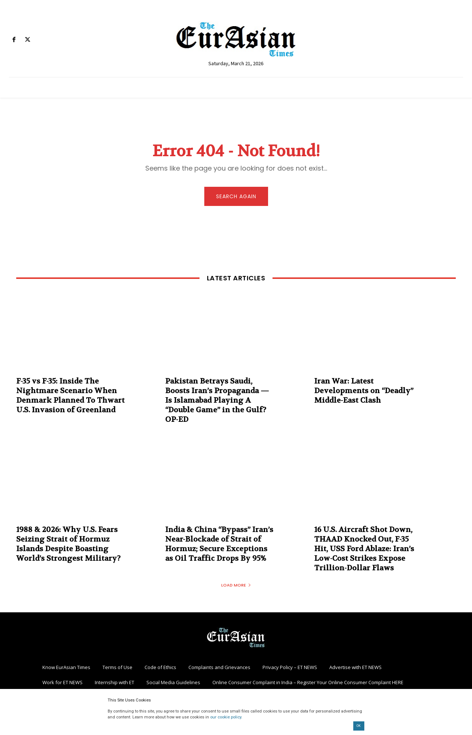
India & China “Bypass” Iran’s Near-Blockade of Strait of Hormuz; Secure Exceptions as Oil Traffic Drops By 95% (219, 545)
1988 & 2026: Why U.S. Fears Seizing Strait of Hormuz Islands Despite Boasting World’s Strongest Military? (68, 545)
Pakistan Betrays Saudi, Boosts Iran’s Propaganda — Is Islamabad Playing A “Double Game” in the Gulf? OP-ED (217, 401)
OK (359, 726)
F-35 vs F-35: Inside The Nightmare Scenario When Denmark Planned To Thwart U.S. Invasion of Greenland (70, 397)
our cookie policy (225, 717)
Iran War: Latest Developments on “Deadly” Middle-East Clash (363, 392)
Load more (236, 586)
